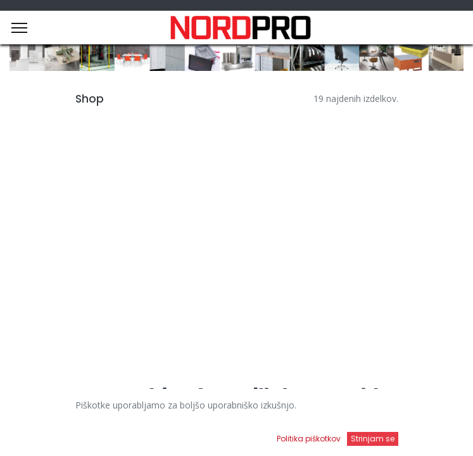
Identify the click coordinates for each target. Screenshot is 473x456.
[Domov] (41, 434)
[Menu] (19, 28)
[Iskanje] (171, 434)
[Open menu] (301, 437)
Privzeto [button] (358, 408)
